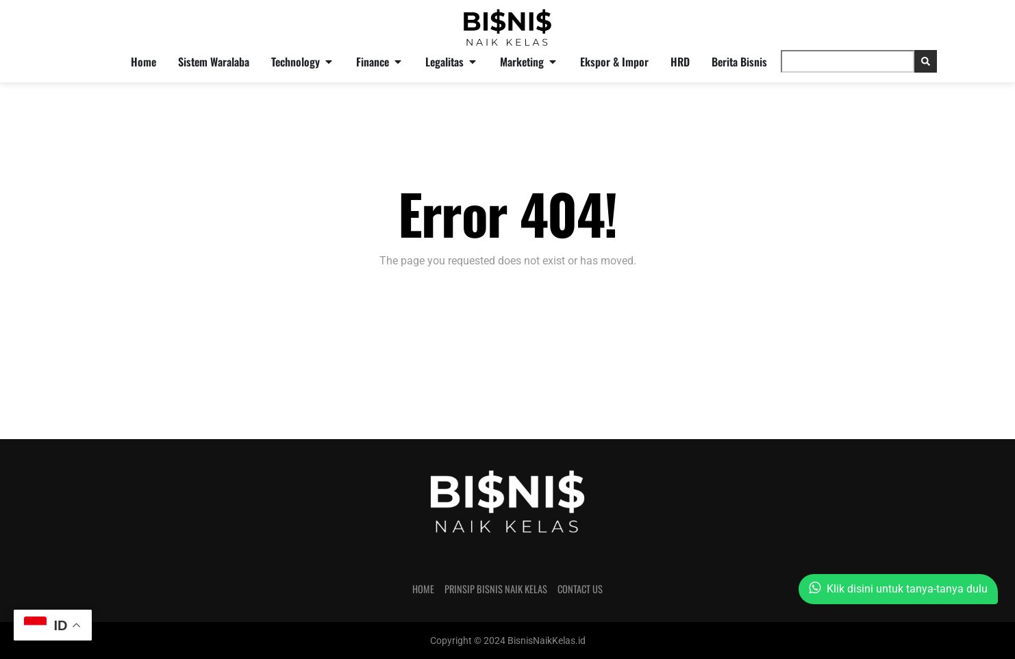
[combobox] (847, 61)
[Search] (925, 61)
